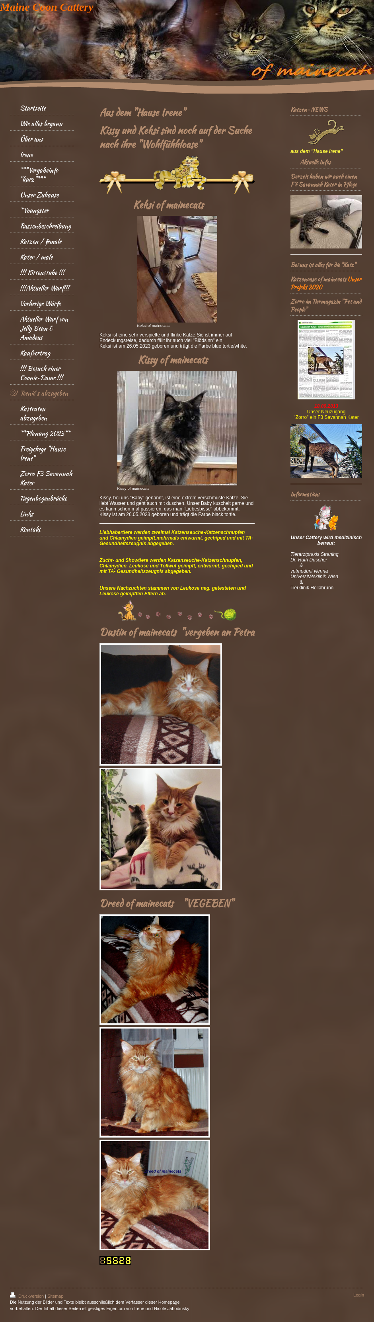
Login (358, 1295)
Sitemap (55, 1296)
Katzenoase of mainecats (318, 279)
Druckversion (27, 1296)
